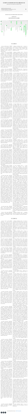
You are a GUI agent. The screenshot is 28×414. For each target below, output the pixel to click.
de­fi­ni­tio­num (2, 53)
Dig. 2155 (11, 52)
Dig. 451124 (10, 306)
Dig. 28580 (10, 144)
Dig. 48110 (10, 361)
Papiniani (14, 16)
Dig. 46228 (10, 321)
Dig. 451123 (10, 212)
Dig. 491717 (10, 379)
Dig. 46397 (10, 339)
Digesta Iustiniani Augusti (6, 8)
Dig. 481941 (10, 369)
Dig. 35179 (10, 175)
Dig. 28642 (10, 149)
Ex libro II (14, 218)
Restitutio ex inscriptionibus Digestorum (14, 14)
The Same (14, 110)
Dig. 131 (11, 46)
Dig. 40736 (10, 259)
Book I (21, 46)
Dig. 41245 (10, 270)
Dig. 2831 (11, 129)
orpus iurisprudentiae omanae (14, 2)
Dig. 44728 (10, 206)
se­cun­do (6, 238)
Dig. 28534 (10, 139)
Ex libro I (14, 43)
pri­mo (7, 46)
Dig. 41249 (10, 273)
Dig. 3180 (11, 165)
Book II (21, 238)
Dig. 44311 (10, 291)
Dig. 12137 (10, 59)
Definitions (18, 46)
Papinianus (15, 46)
